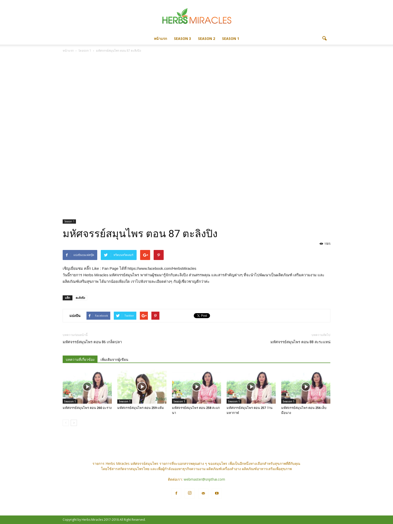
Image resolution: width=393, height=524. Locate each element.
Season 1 (230, 38)
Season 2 (206, 38)
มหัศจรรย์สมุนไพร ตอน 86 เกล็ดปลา (92, 342)
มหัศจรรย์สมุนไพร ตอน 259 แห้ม (140, 408)
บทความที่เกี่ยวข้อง (80, 360)
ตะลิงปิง (80, 298)
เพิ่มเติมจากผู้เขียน (114, 360)
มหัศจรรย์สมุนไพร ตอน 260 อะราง (87, 408)
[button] (324, 39)
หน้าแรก (160, 38)
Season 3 (182, 38)
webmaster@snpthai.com (204, 479)
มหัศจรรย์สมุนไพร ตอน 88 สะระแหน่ (300, 342)
